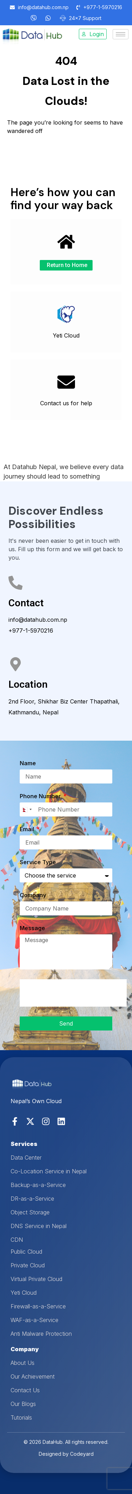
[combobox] (27, 809)
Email (28, 829)
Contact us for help (66, 403)
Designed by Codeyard (66, 1454)
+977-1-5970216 (30, 630)
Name (28, 763)
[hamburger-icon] (120, 34)
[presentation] (73, 993)
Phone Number (41, 796)
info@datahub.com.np (37, 619)
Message (32, 928)
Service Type (38, 862)
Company (33, 895)
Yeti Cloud (66, 335)
